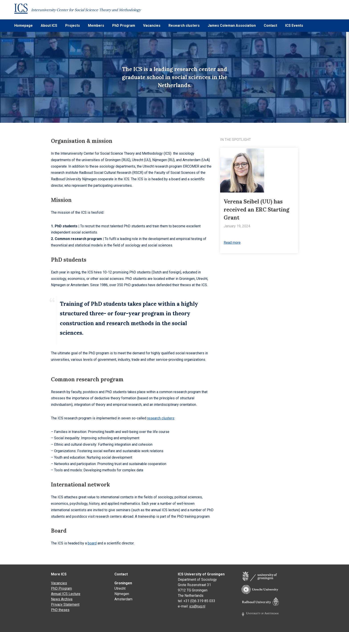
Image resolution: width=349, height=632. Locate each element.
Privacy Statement (65, 604)
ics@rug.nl (197, 606)
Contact (270, 25)
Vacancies (151, 25)
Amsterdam (123, 599)
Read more (232, 242)
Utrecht (120, 588)
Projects (72, 25)
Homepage (23, 25)
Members (96, 25)
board (92, 543)
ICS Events (294, 25)
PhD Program (123, 25)
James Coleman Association (232, 25)
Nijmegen (121, 594)
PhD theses (60, 610)
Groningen (123, 583)
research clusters (160, 418)
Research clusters (184, 25)
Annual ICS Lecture (65, 594)
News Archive (62, 599)
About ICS (49, 25)
